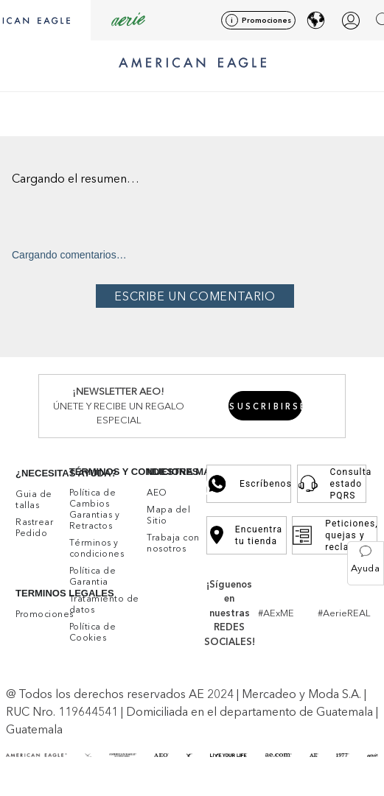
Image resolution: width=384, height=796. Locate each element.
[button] (365, 563)
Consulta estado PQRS (332, 483)
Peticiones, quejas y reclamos (334, 535)
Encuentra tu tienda (246, 535)
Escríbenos (249, 483)
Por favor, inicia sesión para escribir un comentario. (195, 296)
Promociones (266, 20)
